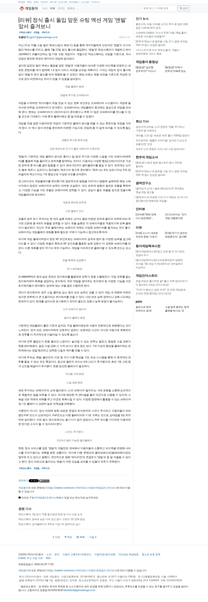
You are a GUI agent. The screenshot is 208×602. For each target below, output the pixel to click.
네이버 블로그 (74, 2)
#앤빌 (36, 32)
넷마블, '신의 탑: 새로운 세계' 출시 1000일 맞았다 (162, 135)
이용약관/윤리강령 (105, 554)
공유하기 (23, 480)
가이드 (61, 8)
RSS (48, 558)
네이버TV (44, 2)
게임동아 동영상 (147, 62)
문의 (57, 554)
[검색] (158, 8)
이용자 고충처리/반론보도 (77, 554)
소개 (48, 554)
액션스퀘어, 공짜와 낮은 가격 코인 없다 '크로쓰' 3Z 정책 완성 (51, 519)
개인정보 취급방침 (128, 554)
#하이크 (46, 32)
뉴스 (45, 8)
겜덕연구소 (143, 183)
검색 (184, 8)
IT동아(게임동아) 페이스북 (44, 497)
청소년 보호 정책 (151, 554)
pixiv (139, 301)
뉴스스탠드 (85, 2)
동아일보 (21, 2)
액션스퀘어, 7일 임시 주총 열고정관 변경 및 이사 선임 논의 (50, 514)
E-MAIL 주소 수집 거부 (30, 558)
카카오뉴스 (95, 2)
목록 (81, 537)
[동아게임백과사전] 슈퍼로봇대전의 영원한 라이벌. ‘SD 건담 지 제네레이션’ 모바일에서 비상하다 (159, 264)
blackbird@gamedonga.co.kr (79, 590)
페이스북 (53, 2)
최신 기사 (142, 121)
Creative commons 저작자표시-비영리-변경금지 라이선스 (85, 487)
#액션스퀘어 (25, 32)
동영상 (71, 8)
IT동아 (29, 2)
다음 (92, 537)
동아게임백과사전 (148, 246)
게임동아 (23, 487)
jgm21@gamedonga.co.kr (43, 37)
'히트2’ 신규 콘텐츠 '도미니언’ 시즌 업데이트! (160, 149)
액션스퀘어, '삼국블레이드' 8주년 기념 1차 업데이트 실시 (49, 524)
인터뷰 (140, 209)
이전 (56, 537)
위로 (68, 537)
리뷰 (52, 8)
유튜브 (36, 2)
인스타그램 (62, 2)
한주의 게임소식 (147, 157)
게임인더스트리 (146, 275)
